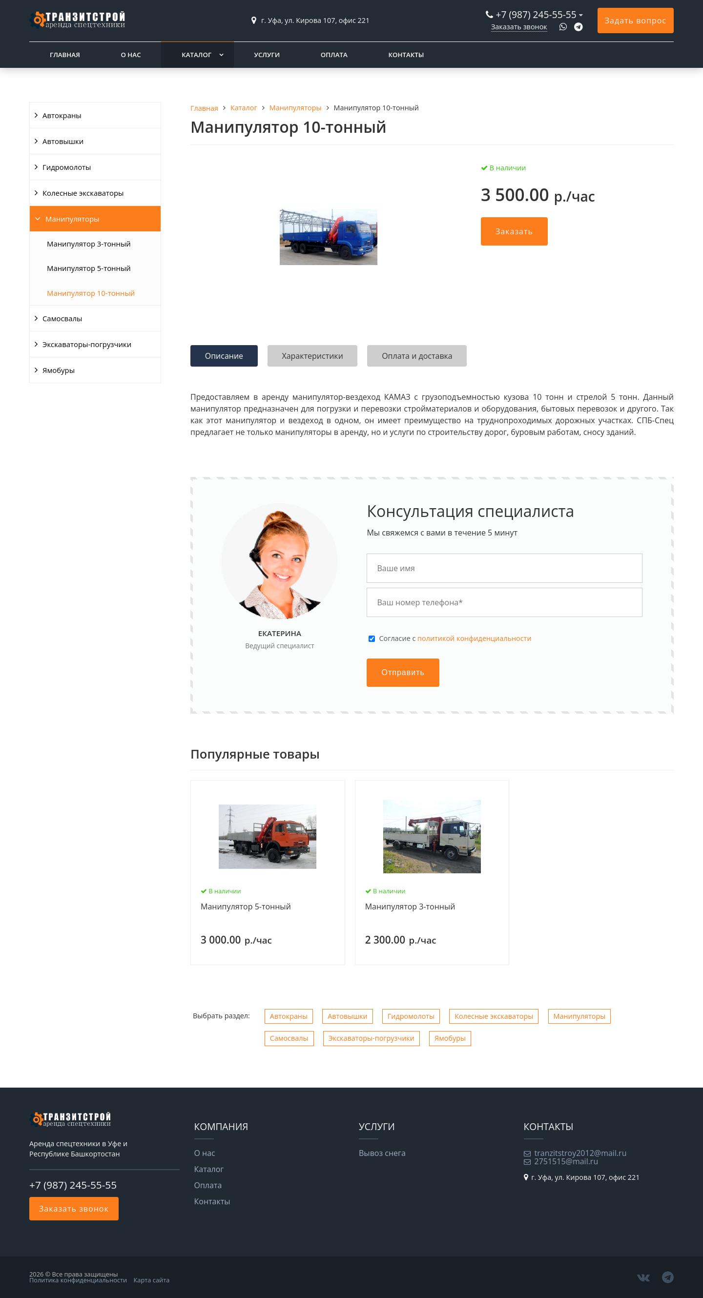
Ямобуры (58, 370)
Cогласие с (455, 638)
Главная (65, 54)
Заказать (514, 231)
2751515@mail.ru (567, 1161)
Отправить (402, 672)
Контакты (406, 54)
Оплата (334, 54)
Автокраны (62, 115)
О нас (131, 54)
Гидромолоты (66, 167)
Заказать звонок (519, 26)
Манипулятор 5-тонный (89, 268)
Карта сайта (152, 1280)
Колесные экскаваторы (83, 193)
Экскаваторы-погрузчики (86, 344)
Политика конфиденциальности (78, 1280)
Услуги (267, 54)
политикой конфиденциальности (474, 638)
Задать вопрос (635, 20)
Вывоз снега (382, 1153)
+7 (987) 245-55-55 (536, 14)
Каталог (196, 54)
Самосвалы (62, 318)
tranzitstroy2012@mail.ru (581, 1153)
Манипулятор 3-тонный (89, 243)
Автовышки (62, 141)
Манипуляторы (72, 219)
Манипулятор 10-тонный (91, 293)
